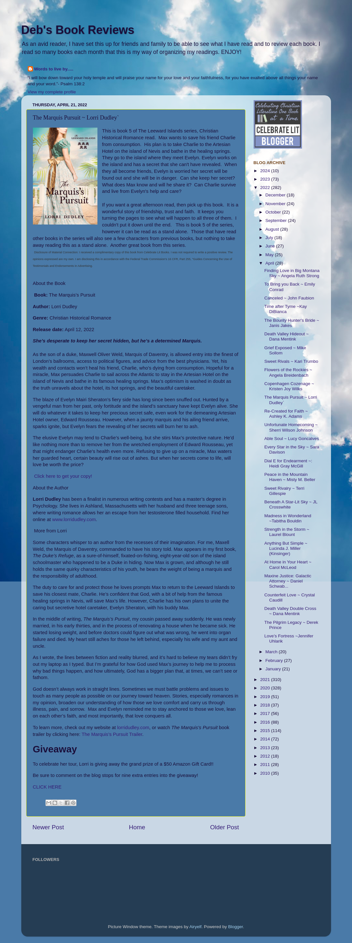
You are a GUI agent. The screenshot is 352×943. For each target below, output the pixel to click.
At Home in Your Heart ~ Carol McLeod (287, 565)
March (272, 651)
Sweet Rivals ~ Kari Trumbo (291, 361)
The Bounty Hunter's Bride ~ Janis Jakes (291, 323)
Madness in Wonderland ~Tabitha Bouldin (287, 518)
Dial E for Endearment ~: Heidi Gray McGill (288, 463)
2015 (265, 730)
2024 (265, 170)
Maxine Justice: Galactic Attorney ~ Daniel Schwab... (287, 581)
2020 (265, 688)
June (271, 246)
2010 (265, 773)
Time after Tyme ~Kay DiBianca (285, 309)
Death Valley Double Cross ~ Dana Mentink (290, 611)
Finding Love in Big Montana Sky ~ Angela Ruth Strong (291, 273)
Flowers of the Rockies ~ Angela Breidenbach (288, 372)
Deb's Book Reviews (78, 30)
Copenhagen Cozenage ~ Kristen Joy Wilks (289, 386)
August (273, 229)
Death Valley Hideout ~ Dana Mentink (286, 336)
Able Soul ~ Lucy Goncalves (291, 438)
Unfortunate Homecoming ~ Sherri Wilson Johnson (290, 427)
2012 (265, 756)
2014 (265, 739)
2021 (265, 679)
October (274, 212)
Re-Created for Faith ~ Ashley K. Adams (286, 414)
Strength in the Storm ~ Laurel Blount (286, 532)
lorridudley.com (133, 727)
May (270, 254)
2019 (265, 696)
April (271, 263)
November (276, 203)
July (270, 237)
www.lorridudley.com (74, 519)
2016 (265, 722)
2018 (265, 705)
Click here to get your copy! (63, 476)
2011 (265, 764)
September (277, 220)
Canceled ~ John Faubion (289, 298)
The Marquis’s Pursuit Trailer (112, 734)
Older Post (224, 827)
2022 (265, 187)
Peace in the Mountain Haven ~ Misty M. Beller (289, 477)
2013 (265, 747)
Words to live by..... (54, 69)
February (275, 660)
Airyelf (195, 926)
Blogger (235, 926)
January (274, 668)
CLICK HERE (47, 787)
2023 (265, 179)
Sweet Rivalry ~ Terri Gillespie (284, 491)
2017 (265, 713)
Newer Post (48, 827)
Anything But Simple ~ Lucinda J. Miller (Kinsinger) (285, 548)
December (276, 195)
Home (137, 827)
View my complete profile (52, 91)
